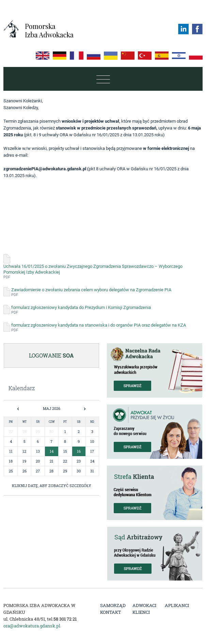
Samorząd (113, 605)
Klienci (141, 612)
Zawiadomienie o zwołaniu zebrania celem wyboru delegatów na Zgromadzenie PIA (91, 292)
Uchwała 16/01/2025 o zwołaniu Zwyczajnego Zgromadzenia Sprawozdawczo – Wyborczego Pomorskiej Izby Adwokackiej (103, 272)
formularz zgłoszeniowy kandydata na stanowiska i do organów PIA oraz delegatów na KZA (98, 328)
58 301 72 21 (65, 619)
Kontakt (110, 612)
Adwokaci (144, 605)
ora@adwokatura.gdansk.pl (31, 626)
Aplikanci (177, 605)
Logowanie (51, 355)
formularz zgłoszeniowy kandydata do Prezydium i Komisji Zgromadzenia (81, 310)
